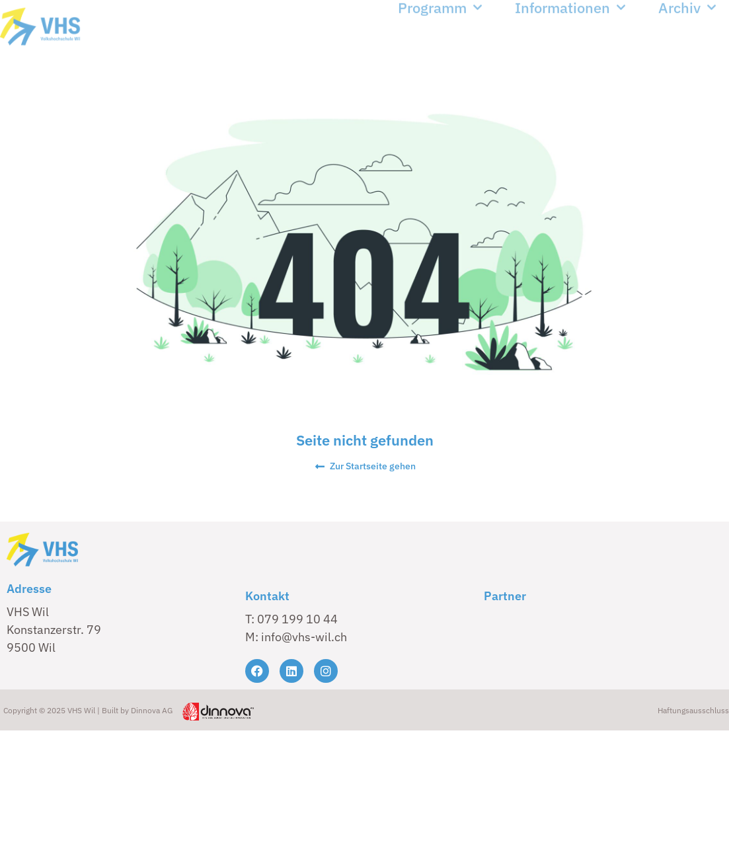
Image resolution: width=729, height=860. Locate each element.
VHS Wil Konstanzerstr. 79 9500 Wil (54, 629)
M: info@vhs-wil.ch (296, 637)
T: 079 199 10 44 (291, 619)
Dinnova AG (152, 710)
